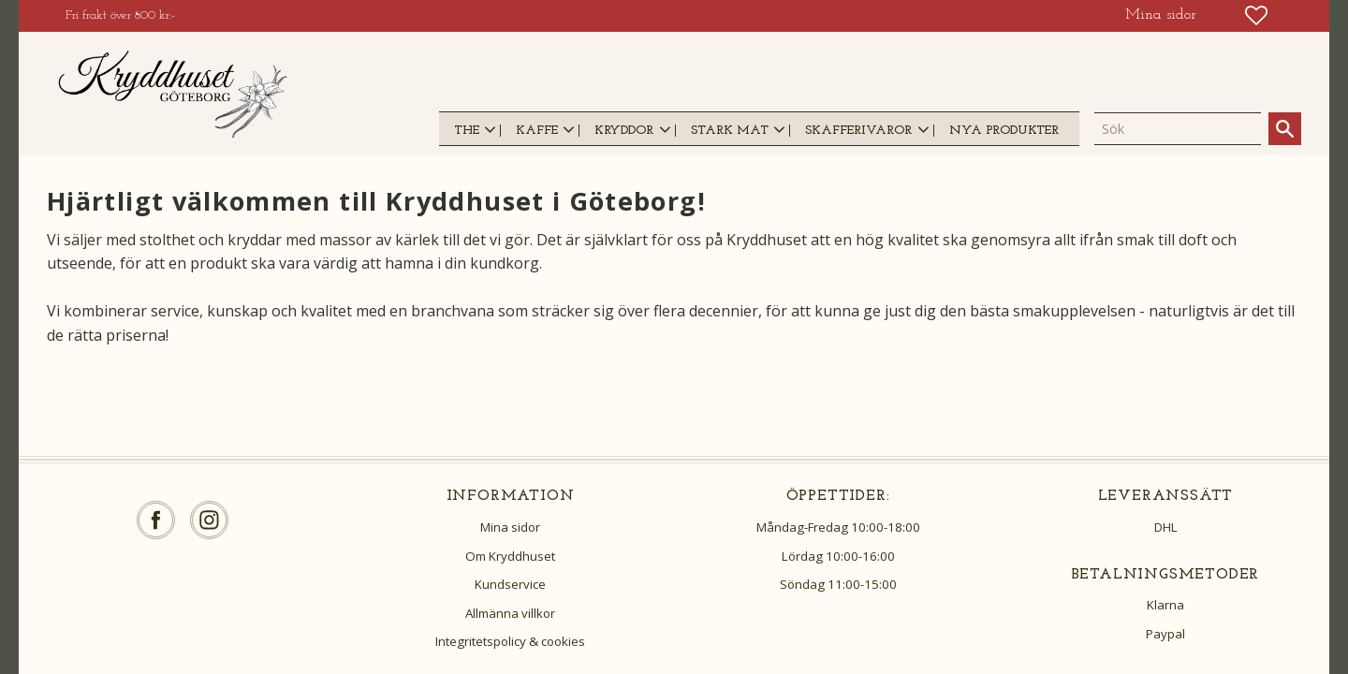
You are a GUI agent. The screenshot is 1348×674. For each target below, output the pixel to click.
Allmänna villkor (510, 613)
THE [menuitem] (466, 131)
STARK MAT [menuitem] (730, 131)
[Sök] (1284, 128)
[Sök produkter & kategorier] (1177, 129)
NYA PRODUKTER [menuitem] (1004, 131)
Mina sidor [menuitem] (1160, 14)
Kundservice (510, 584)
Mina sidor (510, 527)
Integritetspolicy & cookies (510, 641)
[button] (1256, 15)
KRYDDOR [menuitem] (623, 131)
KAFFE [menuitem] (537, 131)
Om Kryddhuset (510, 556)
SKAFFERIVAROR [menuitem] (858, 131)
